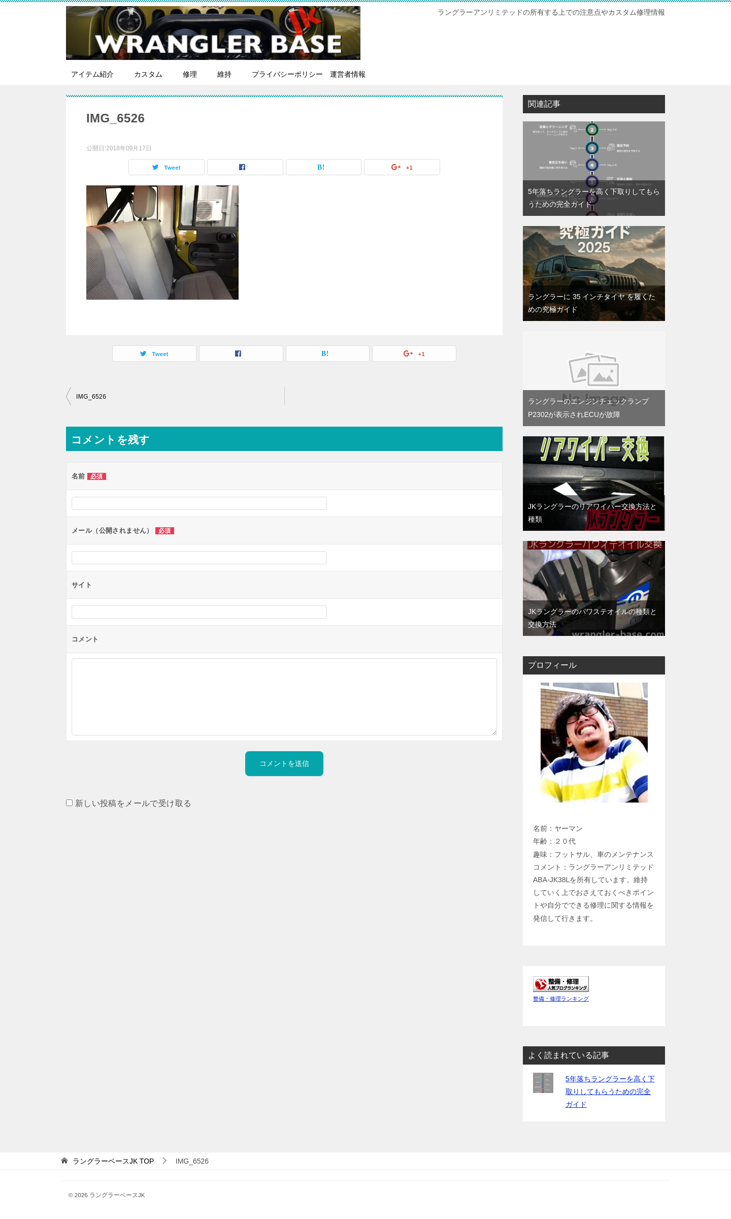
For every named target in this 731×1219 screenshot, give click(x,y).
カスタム (148, 74)
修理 (190, 74)
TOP (113, 1161)
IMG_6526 (91, 396)
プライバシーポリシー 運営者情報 (309, 74)
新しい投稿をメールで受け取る (133, 803)
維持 (224, 74)
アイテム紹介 (92, 74)
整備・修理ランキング (561, 999)
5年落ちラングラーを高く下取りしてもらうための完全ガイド (610, 1091)
